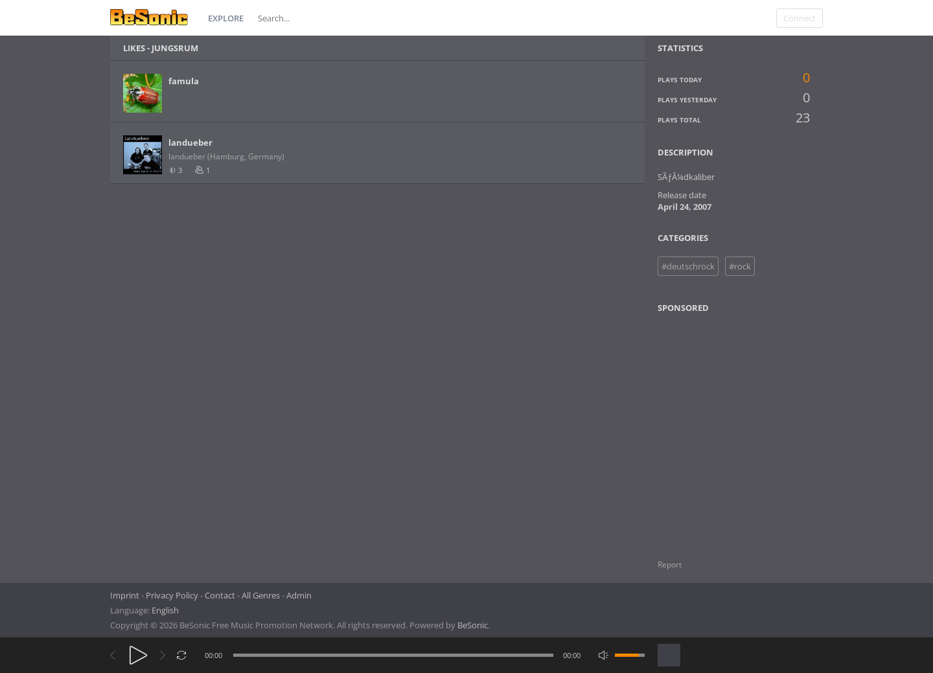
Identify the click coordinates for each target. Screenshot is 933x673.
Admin (299, 595)
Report (670, 564)
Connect (799, 18)
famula (183, 81)
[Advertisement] (720, 428)
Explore (226, 18)
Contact (220, 595)
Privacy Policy (172, 595)
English (165, 610)
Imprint (124, 595)
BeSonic (472, 625)
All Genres (261, 595)
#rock (740, 266)
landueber (190, 142)
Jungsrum (175, 48)
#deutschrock (688, 266)
